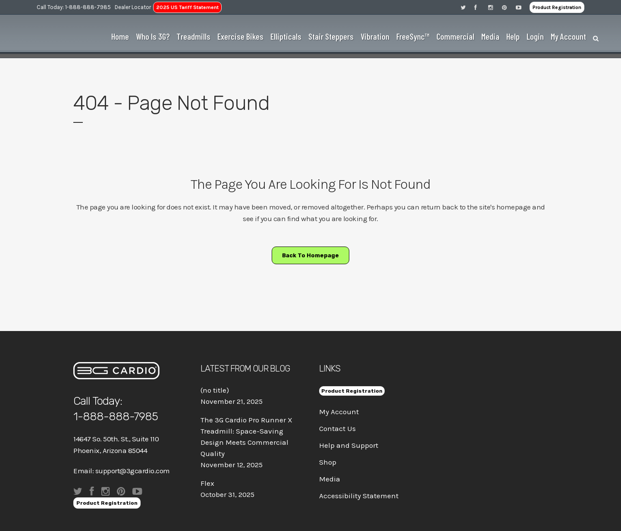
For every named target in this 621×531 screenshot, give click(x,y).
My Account (339, 411)
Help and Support (348, 445)
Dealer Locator (133, 7)
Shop (327, 462)
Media (329, 479)
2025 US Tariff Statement (187, 7)
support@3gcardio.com (132, 470)
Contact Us (337, 428)
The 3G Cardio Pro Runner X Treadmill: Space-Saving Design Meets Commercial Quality (246, 436)
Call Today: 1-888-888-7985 (74, 7)
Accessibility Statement (358, 495)
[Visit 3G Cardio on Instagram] (495, 7)
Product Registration (557, 7)
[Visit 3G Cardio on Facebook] (481, 7)
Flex (207, 483)
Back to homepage (310, 255)
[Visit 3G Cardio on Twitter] (467, 7)
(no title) (215, 390)
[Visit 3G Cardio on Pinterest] (509, 7)
